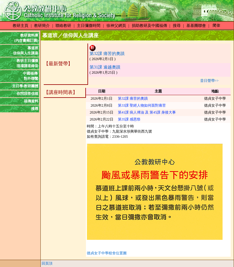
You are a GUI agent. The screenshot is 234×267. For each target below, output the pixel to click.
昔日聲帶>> (209, 81)
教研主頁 (20, 25)
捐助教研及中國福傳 (149, 25)
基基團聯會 (196, 25)
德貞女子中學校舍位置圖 (107, 253)
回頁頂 (47, 263)
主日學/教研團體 (25, 86)
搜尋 (177, 25)
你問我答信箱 (27, 94)
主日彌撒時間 (88, 25)
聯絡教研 (63, 25)
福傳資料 (31, 101)
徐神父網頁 (116, 25)
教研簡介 (42, 25)
